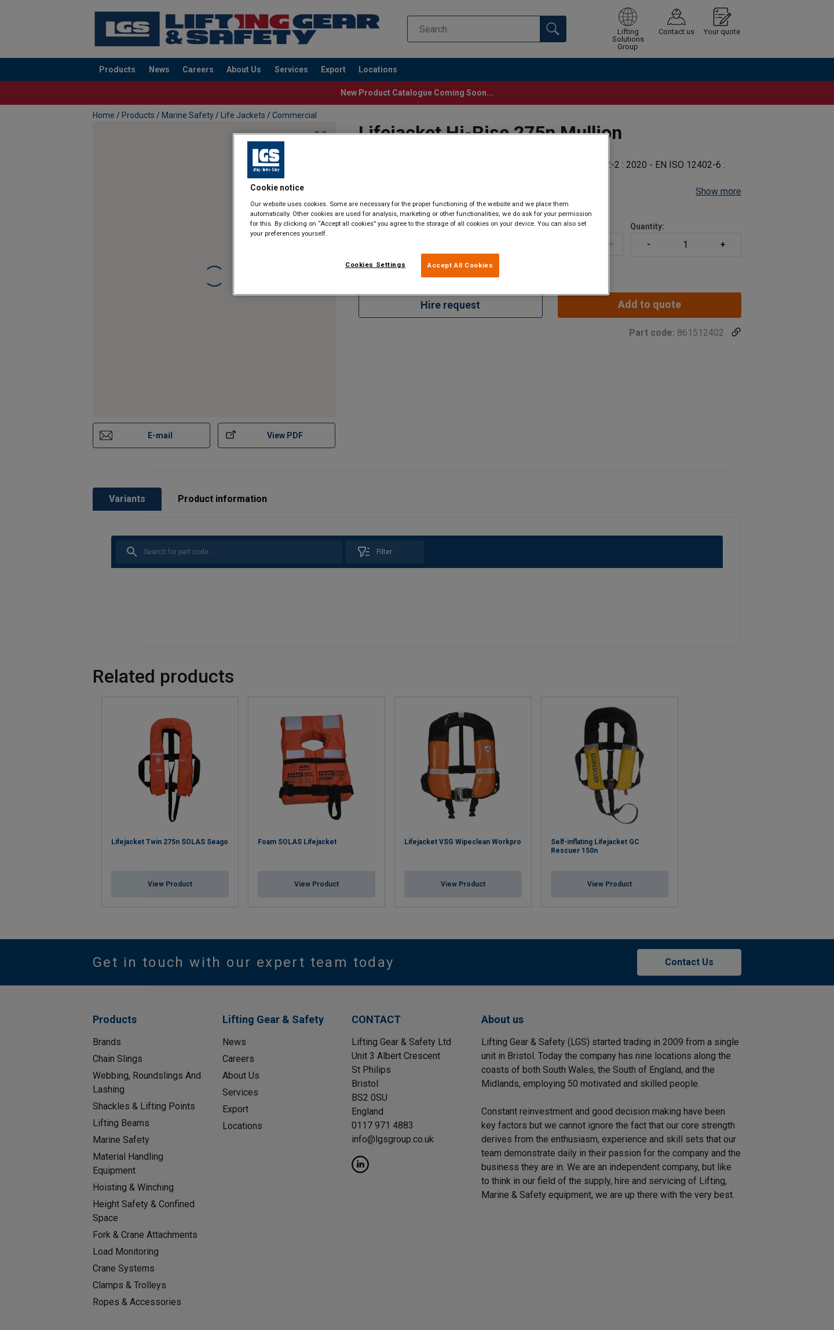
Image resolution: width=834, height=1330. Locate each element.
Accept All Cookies (460, 265)
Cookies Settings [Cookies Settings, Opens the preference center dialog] (375, 265)
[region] (421, 214)
